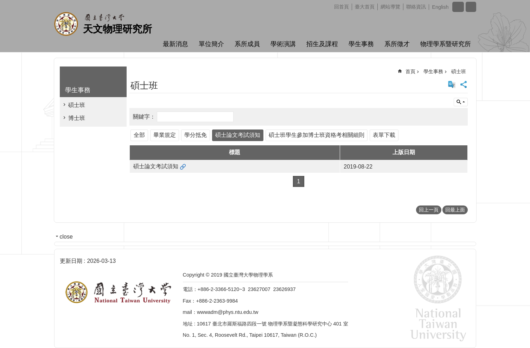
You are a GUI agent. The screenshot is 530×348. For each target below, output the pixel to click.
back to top (511, 329)
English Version (452, 84)
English (440, 7)
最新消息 (175, 44)
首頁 (410, 71)
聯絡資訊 (416, 7)
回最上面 (455, 210)
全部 (139, 135)
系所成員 (247, 44)
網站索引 (471, 7)
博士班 (76, 118)
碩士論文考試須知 (237, 135)
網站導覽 (390, 7)
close (66, 237)
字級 (458, 7)
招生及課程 (322, 44)
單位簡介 (211, 44)
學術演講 (283, 44)
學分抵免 (195, 135)
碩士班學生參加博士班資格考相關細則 (316, 135)
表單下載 (384, 135)
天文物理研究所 (117, 29)
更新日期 (71, 261)
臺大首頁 (365, 7)
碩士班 (76, 105)
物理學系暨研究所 (445, 44)
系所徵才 (397, 44)
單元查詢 (461, 102)
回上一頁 (429, 210)
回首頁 (341, 7)
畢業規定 (164, 135)
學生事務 (361, 44)
